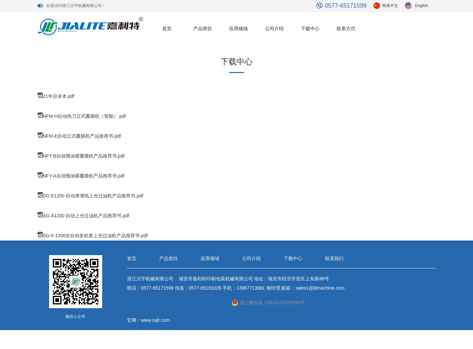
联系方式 (346, 28)
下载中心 (310, 28)
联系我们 (334, 258)
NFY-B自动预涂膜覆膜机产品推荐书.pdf (83, 156)
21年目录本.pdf (58, 96)
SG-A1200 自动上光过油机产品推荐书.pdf (86, 215)
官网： (134, 320)
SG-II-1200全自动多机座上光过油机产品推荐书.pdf (95, 235)
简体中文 (390, 5)
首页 (166, 28)
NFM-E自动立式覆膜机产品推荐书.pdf (82, 136)
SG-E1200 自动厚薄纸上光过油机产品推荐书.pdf (93, 195)
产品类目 (202, 28)
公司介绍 (274, 28)
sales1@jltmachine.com (319, 288)
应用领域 (238, 28)
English (421, 5)
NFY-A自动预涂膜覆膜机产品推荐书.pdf (83, 175)
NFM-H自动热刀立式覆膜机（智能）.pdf (84, 116)
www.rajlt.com (155, 320)
